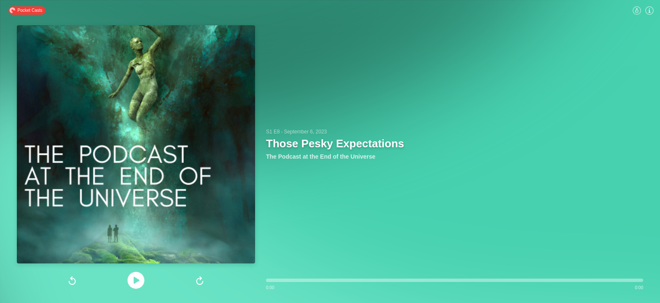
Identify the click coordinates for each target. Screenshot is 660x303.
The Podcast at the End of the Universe (320, 156)
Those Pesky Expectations (335, 143)
